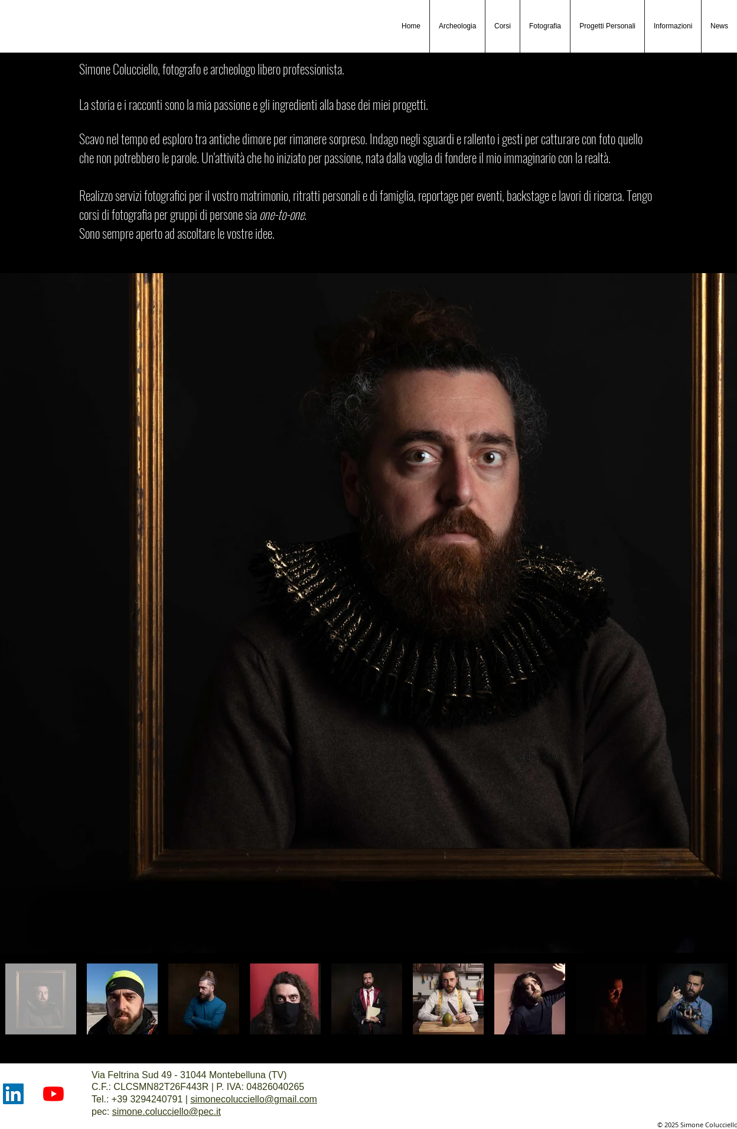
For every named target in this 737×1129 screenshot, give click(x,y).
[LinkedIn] (13, 1093)
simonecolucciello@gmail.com (253, 1099)
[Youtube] (53, 1093)
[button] (545, 26)
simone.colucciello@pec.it (166, 1112)
